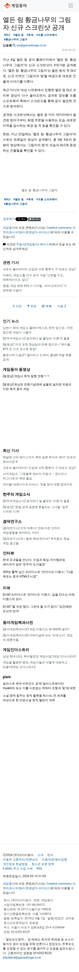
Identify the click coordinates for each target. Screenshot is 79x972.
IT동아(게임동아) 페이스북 (34, 244)
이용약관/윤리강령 (54, 859)
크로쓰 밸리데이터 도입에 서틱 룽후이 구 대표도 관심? (39, 269)
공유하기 (9, 219)
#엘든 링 (18, 35)
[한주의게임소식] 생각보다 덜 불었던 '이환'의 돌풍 (36, 338)
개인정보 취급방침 (15, 864)
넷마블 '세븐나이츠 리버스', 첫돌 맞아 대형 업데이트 (37, 484)
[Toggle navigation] (70, 5)
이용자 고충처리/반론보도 (20, 859)
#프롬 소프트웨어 (46, 35)
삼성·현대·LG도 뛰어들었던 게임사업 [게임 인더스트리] (39, 656)
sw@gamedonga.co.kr (31, 45)
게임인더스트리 (16, 649)
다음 (61, 306)
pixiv (7, 677)
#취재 (29, 35)
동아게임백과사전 (18, 622)
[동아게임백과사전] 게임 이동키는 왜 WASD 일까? (36, 629)
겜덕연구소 (12, 521)
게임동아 (9, 228)
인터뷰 (8, 553)
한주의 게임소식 (16, 494)
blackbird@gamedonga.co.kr (22, 957)
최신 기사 (11, 450)
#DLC (7, 35)
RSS (39, 868)
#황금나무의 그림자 (15, 39)
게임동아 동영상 (16, 369)
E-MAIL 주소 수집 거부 (18, 868)
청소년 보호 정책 (42, 864)
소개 (40, 855)
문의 (50, 855)
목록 (47, 306)
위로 (31, 306)
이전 (17, 306)
